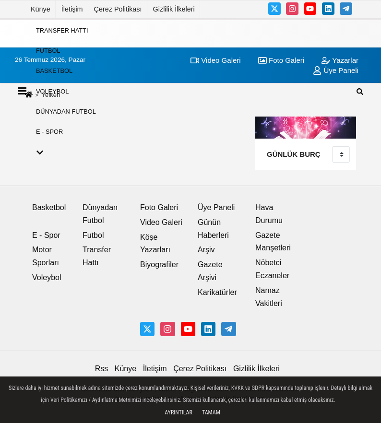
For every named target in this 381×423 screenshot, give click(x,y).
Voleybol (52, 90)
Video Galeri (161, 222)
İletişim (72, 9)
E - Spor (49, 131)
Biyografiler (159, 264)
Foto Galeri (159, 207)
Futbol (48, 50)
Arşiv (206, 250)
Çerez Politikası (118, 9)
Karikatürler (217, 292)
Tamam (211, 412)
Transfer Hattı (62, 30)
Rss (101, 368)
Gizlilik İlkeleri (174, 9)
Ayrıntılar (178, 412)
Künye (40, 9)
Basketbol (54, 70)
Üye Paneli (216, 207)
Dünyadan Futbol (66, 111)
